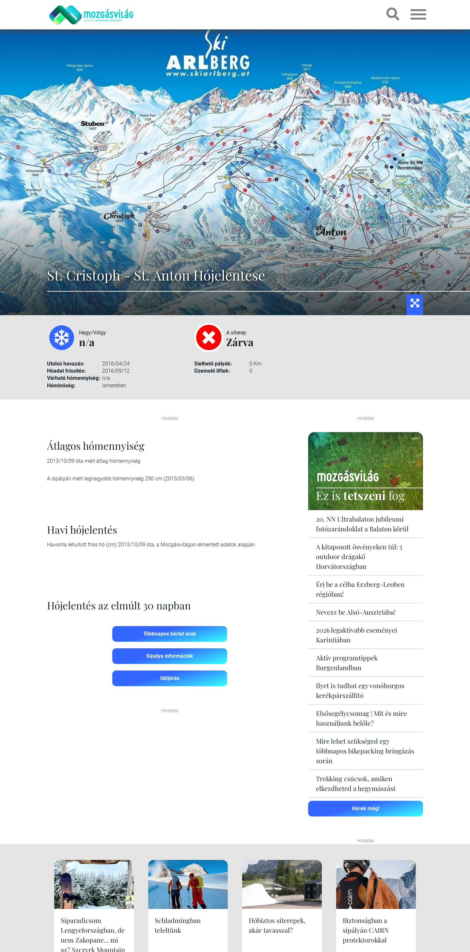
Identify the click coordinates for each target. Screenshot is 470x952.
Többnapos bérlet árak (169, 634)
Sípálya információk (169, 656)
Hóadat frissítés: (66, 371)
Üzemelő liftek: (212, 371)
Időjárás (170, 678)
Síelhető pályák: (213, 364)
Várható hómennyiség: (73, 378)
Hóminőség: (61, 385)
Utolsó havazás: (66, 364)
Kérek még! (365, 808)
